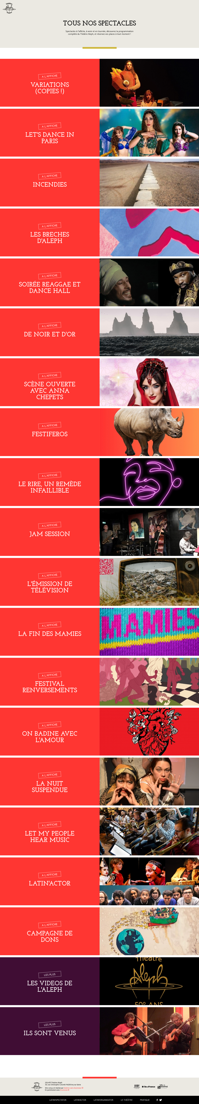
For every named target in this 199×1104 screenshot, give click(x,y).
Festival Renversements (50, 687)
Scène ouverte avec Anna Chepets (49, 391)
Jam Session (49, 534)
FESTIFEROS (50, 434)
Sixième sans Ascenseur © (73, 1088)
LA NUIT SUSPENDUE (50, 787)
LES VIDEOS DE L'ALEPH (49, 987)
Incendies (50, 185)
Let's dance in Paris (49, 138)
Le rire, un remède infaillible (49, 487)
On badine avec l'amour (49, 737)
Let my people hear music (49, 837)
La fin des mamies (49, 634)
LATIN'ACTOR (50, 884)
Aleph (9, 8)
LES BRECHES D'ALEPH (49, 238)
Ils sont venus (50, 1033)
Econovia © (64, 1090)
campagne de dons (50, 937)
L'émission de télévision (49, 587)
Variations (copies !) (49, 88)
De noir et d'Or (50, 335)
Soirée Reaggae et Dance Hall (50, 288)
